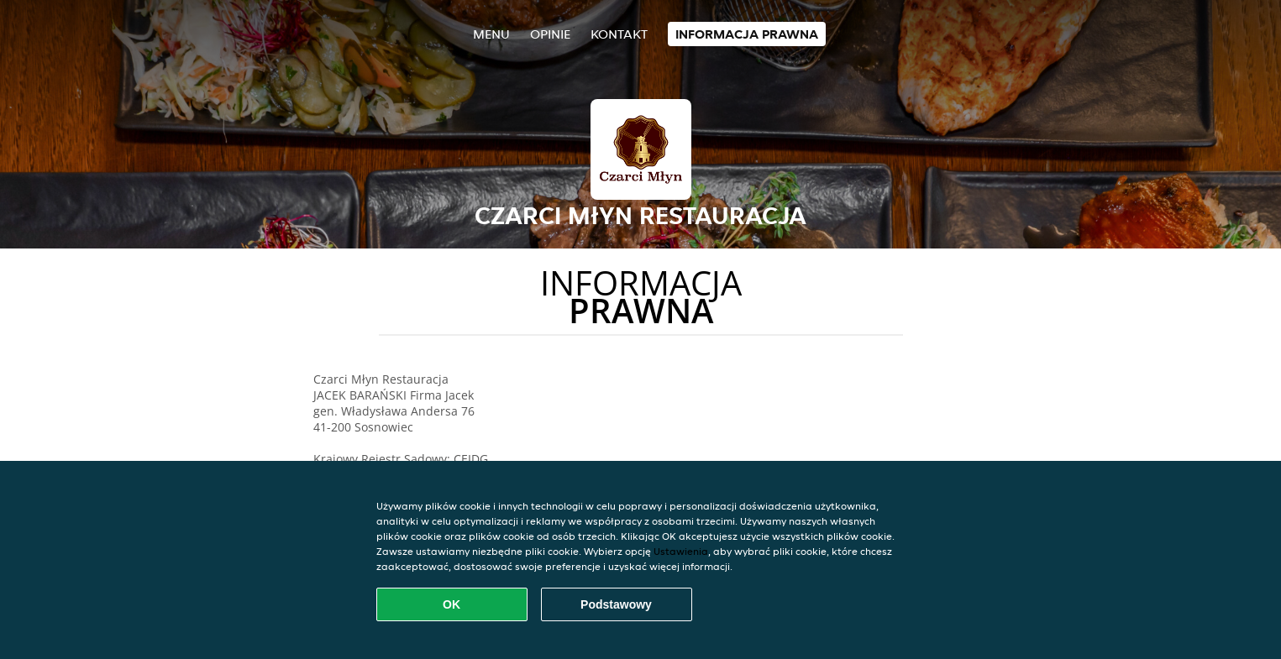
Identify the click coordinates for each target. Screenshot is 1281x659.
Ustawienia (681, 551)
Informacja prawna (746, 34)
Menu (491, 34)
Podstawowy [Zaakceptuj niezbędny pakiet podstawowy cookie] (616, 604)
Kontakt (619, 34)
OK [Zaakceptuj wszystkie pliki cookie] (451, 604)
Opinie (550, 34)
